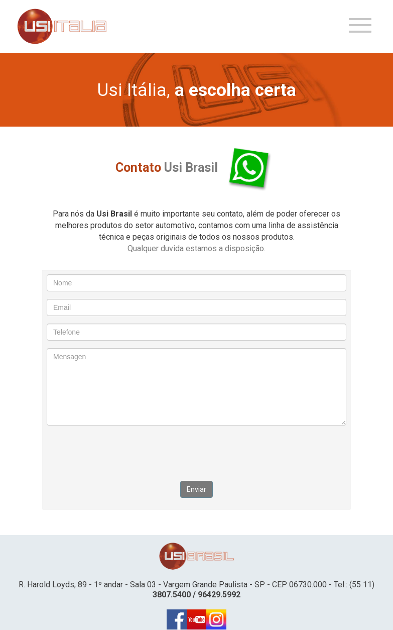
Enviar (196, 489)
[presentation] (196, 452)
